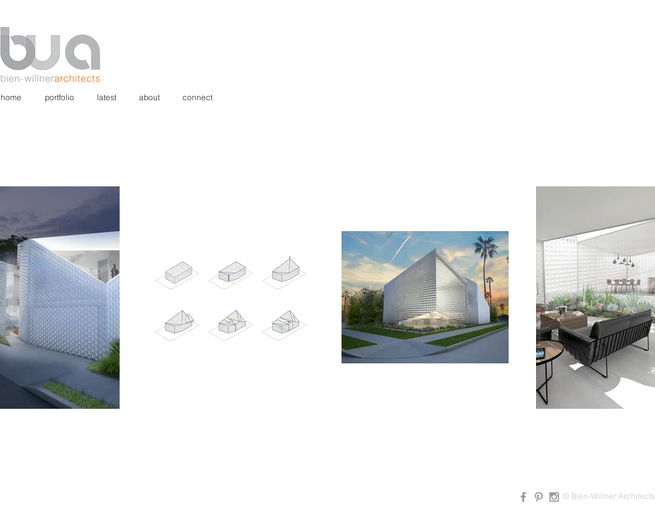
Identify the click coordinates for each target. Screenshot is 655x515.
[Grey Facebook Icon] (523, 497)
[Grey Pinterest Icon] (538, 497)
